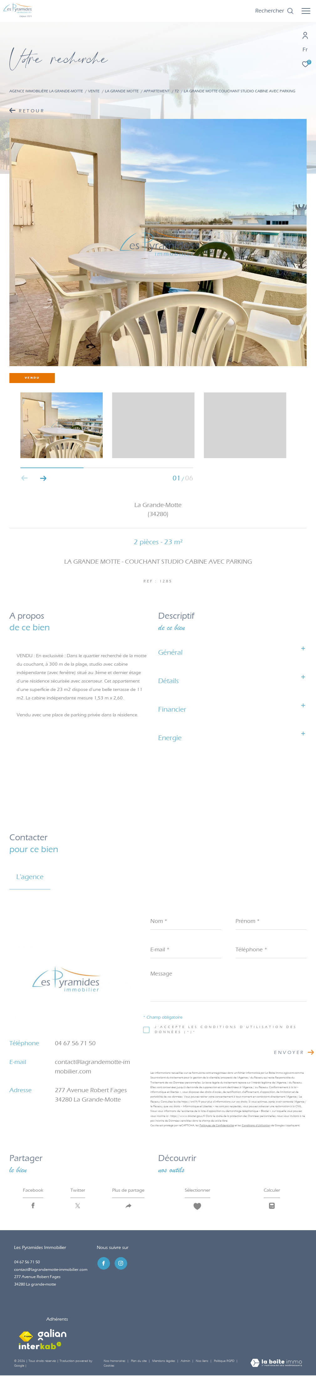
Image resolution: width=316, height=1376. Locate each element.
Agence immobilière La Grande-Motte (46, 91)
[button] (43, 478)
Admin (186, 1361)
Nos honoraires (114, 1361)
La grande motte (122, 91)
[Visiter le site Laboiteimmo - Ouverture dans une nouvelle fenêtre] (276, 1364)
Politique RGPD (224, 1361)
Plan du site (139, 1361)
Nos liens (202, 1361)
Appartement (156, 91)
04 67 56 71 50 (75, 1043)
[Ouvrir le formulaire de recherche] (274, 11)
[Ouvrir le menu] (306, 11)
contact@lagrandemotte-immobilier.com (50, 1270)
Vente (94, 91)
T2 (177, 91)
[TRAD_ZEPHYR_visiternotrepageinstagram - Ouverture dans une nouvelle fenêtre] (120, 1263)
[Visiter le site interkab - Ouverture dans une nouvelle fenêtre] (40, 1346)
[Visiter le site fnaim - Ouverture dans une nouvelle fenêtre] (26, 1335)
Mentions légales (164, 1361)
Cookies (109, 1366)
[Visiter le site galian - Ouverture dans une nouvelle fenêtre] (52, 1335)
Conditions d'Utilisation (256, 1125)
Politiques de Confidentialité (216, 1125)
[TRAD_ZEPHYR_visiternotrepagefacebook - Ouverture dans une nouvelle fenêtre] (103, 1263)
